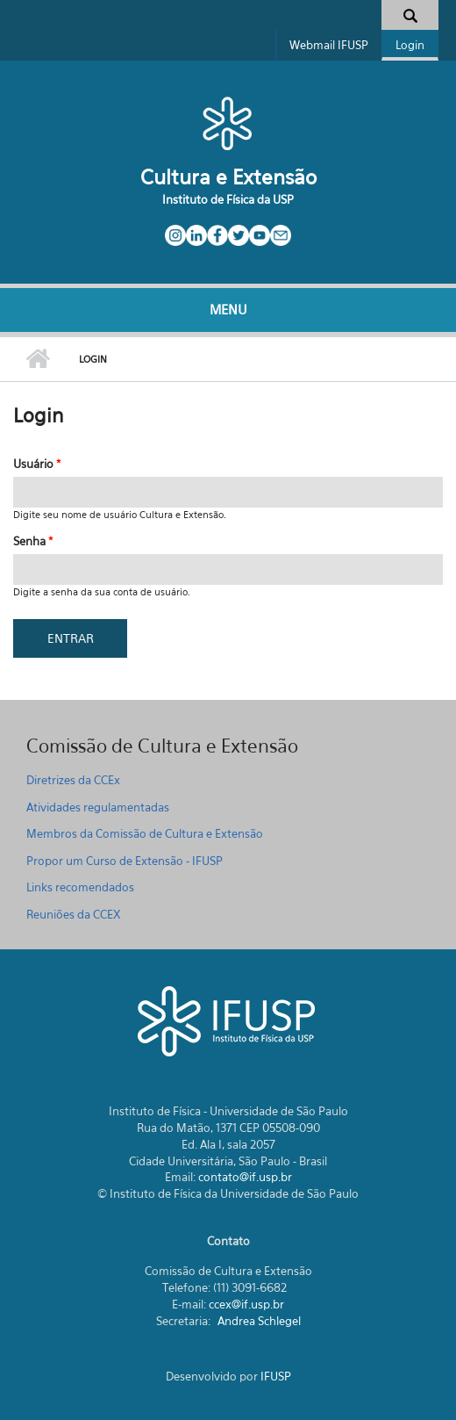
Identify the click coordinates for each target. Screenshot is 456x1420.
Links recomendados (80, 887)
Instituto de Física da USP (228, 199)
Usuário (37, 464)
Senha (33, 541)
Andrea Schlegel (259, 1321)
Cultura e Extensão (228, 177)
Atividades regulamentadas (97, 807)
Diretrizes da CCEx (73, 780)
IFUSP (275, 1376)
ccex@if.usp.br (246, 1304)
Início (37, 359)
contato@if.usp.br (245, 1177)
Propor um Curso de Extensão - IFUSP (124, 861)
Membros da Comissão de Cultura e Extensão (144, 833)
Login (409, 45)
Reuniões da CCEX (73, 914)
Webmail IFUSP (328, 45)
